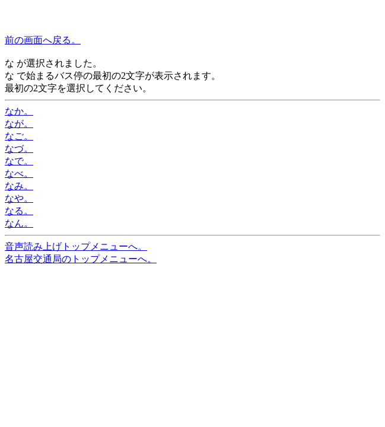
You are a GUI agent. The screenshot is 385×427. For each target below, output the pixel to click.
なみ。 (19, 186)
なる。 (19, 211)
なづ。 (19, 149)
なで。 (19, 161)
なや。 (19, 198)
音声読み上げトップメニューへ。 (76, 246)
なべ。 (19, 173)
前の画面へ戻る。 (43, 40)
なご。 (19, 136)
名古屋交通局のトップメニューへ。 (81, 259)
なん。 (19, 223)
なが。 (19, 124)
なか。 (19, 111)
